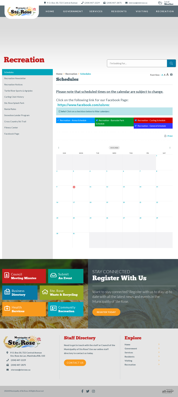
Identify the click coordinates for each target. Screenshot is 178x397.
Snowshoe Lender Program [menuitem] (17, 115)
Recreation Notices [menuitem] (13, 84)
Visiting (128, 360)
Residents (129, 356)
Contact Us (75, 362)
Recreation (71, 73)
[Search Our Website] (141, 63)
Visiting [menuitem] (142, 11)
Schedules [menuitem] (9, 72)
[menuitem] (50, 11)
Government (131, 348)
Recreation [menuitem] (165, 11)
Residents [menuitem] (119, 11)
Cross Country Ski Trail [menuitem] (15, 121)
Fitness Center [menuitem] (11, 127)
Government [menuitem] (73, 11)
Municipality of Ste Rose (21, 11)
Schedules (85, 73)
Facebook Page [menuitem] (11, 133)
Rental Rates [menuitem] (10, 109)
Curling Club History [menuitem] (14, 96)
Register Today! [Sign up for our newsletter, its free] (106, 312)
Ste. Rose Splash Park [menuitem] (14, 103)
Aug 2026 (114, 148)
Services (129, 352)
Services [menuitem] (96, 11)
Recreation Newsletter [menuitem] (15, 78)
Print (170, 136)
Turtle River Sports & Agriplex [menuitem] (18, 90)
